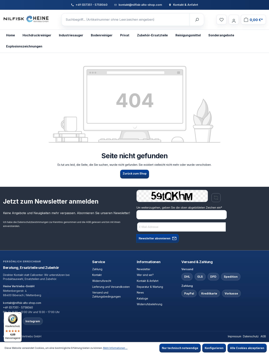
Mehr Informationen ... (115, 348)
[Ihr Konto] (234, 19)
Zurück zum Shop (135, 173)
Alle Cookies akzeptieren (247, 348)
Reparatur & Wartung (150, 286)
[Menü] (19, 314)
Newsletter (143, 269)
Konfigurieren (214, 348)
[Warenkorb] (253, 19)
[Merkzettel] (221, 19)
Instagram (32, 321)
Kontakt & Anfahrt (147, 280)
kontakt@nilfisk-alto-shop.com (22, 302)
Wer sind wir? (145, 275)
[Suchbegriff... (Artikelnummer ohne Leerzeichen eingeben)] (125, 19)
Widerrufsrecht (101, 280)
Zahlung (97, 269)
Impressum (234, 336)
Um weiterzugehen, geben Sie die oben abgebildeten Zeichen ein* (179, 207)
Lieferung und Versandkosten (111, 286)
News (140, 292)
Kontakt (97, 275)
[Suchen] (197, 19)
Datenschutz (251, 336)
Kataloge (142, 298)
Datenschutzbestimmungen (33, 222)
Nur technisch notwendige (180, 348)
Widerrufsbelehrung (149, 304)
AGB (88, 222)
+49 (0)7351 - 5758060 (18, 307)
